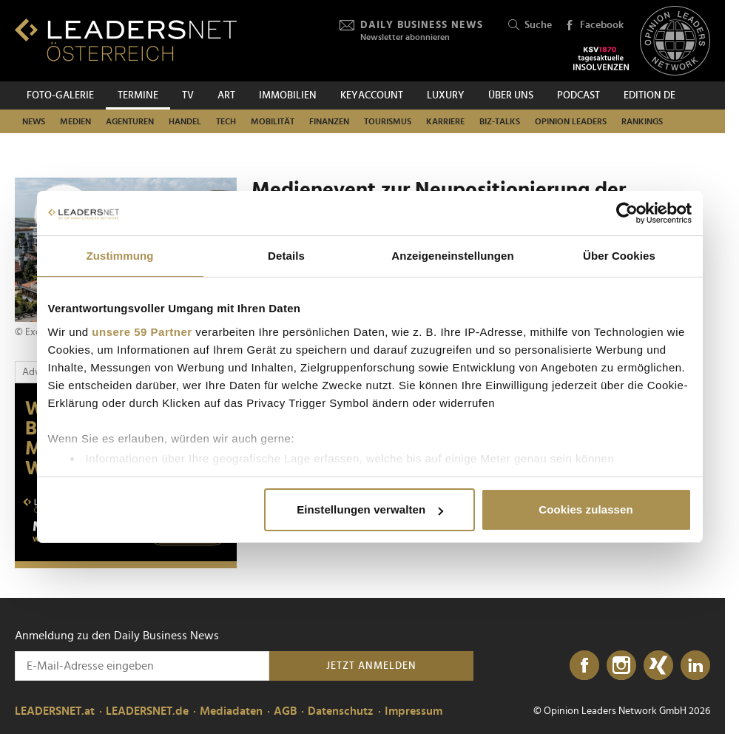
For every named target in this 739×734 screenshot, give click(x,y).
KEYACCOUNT (371, 95)
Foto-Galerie (60, 95)
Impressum (413, 711)
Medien (75, 121)
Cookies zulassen (585, 509)
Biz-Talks (499, 121)
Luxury (446, 95)
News (33, 121)
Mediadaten (231, 711)
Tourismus (387, 121)
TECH (226, 121)
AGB (285, 711)
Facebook (594, 26)
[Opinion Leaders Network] (675, 41)
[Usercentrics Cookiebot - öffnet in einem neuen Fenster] (627, 213)
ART (226, 95)
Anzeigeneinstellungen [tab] (452, 255)
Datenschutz (341, 711)
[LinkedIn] (695, 666)
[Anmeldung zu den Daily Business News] (142, 666)
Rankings (642, 121)
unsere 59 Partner (142, 332)
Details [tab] (286, 255)
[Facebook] (584, 666)
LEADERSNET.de (147, 711)
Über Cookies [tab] (619, 255)
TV (188, 95)
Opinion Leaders (571, 121)
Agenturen (130, 121)
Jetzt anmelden (371, 666)
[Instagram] (621, 666)
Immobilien (288, 95)
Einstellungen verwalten (370, 509)
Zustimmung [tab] (120, 255)
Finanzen (329, 121)
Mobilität (272, 121)
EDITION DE (649, 95)
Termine (138, 95)
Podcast (578, 95)
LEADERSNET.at (55, 711)
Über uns (510, 95)
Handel (185, 121)
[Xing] (658, 666)
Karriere (445, 121)
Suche (530, 25)
